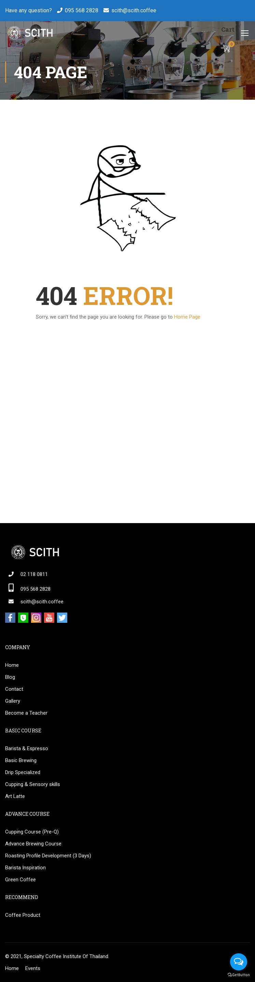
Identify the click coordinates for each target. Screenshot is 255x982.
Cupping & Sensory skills (32, 784)
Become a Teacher (26, 713)
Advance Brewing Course (33, 844)
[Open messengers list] (238, 961)
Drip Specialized (22, 772)
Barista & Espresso (26, 748)
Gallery (12, 701)
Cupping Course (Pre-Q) (32, 832)
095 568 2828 (81, 10)
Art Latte (15, 796)
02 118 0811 (34, 574)
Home (12, 665)
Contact (14, 689)
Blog (10, 677)
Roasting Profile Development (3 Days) (48, 856)
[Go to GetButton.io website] (239, 975)
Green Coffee (20, 879)
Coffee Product (22, 915)
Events (32, 968)
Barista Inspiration (25, 868)
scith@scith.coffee (133, 10)
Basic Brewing (21, 760)
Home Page (187, 317)
